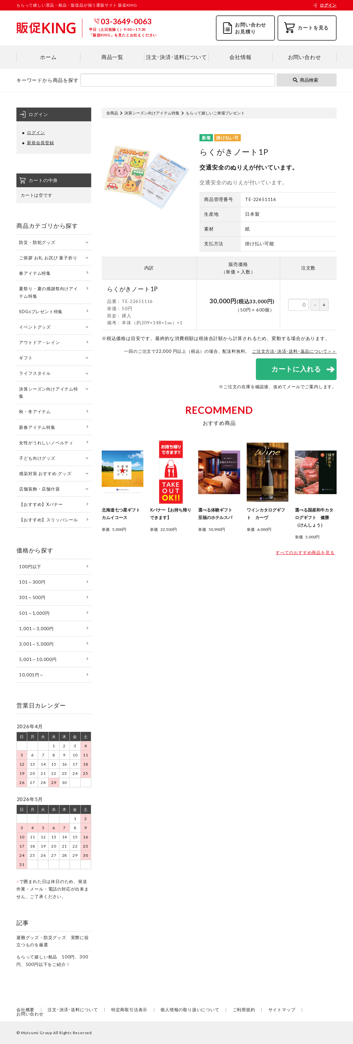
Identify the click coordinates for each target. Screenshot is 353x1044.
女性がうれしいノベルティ (46, 442)
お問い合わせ (304, 57)
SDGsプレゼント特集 (41, 311)
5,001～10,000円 (37, 659)
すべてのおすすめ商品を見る (305, 552)
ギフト (25, 357)
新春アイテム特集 (37, 427)
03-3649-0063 (126, 21)
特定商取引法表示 (129, 1009)
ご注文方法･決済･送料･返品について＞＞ (294, 351)
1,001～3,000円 (36, 628)
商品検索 (305, 80)
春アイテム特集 (35, 273)
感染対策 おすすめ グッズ (45, 473)
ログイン (325, 5)
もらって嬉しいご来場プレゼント (215, 112)
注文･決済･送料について (176, 57)
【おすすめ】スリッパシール (48, 519)
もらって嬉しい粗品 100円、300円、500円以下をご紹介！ (52, 960)
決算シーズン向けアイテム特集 (151, 112)
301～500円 (32, 597)
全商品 (112, 112)
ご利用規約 (244, 1009)
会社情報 (240, 57)
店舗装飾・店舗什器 (39, 489)
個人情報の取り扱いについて (189, 1009)
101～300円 (32, 582)
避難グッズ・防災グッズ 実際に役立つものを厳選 (52, 941)
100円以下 (30, 566)
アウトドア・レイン (39, 342)
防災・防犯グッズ (37, 242)
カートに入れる (296, 369)
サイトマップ (282, 1009)
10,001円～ (31, 674)
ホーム (48, 57)
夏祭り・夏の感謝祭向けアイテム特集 (48, 292)
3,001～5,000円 (36, 644)
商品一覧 (112, 57)
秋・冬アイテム (35, 411)
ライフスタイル (35, 373)
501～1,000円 (34, 613)
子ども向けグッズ (37, 458)
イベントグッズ (35, 327)
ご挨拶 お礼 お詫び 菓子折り (48, 257)
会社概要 (25, 1009)
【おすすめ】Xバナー (41, 504)
